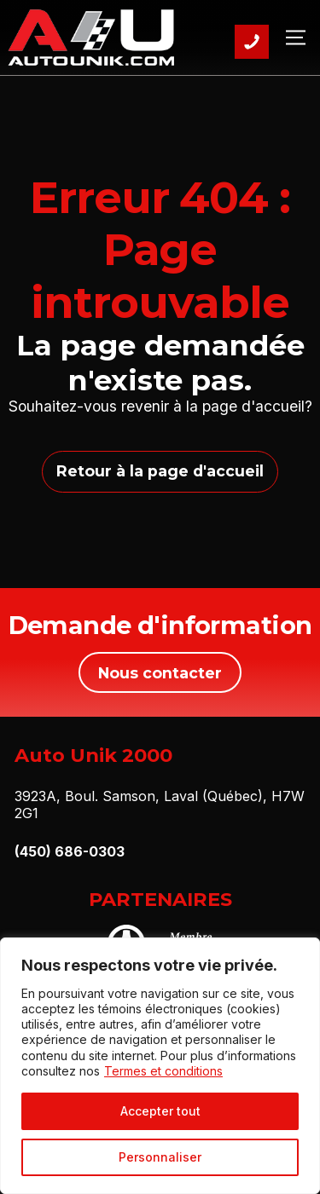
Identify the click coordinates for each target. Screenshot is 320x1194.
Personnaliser (160, 1157)
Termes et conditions (163, 1071)
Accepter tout (160, 1111)
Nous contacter (160, 673)
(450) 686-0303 (70, 851)
